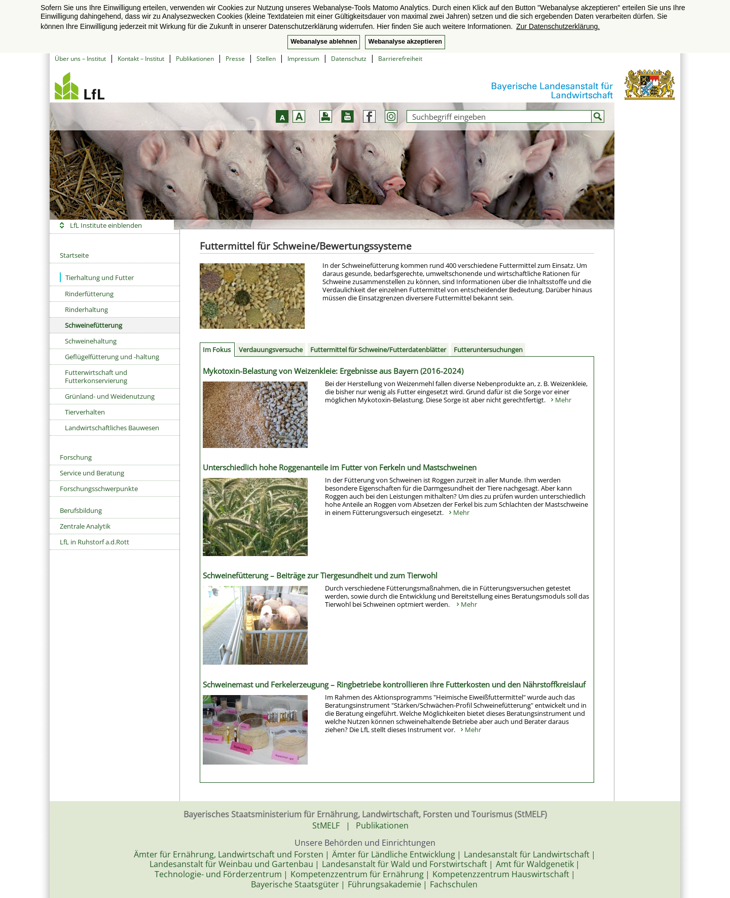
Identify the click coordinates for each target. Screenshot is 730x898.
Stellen (266, 58)
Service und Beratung (92, 472)
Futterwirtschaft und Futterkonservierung (96, 376)
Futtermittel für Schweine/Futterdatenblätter (378, 349)
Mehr (563, 399)
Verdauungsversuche (271, 349)
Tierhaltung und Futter (97, 277)
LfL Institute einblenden (106, 225)
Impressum (303, 58)
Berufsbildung (81, 510)
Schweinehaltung (91, 341)
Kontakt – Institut (141, 58)
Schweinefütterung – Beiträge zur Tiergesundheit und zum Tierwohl (320, 575)
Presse (235, 58)
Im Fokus (217, 349)
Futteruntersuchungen (488, 349)
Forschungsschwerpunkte (99, 488)
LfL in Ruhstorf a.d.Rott (94, 541)
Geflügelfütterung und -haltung (112, 356)
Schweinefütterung (93, 325)
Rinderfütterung (89, 293)
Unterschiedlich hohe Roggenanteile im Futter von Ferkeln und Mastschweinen (340, 467)
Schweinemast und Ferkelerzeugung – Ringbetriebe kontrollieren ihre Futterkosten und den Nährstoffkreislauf (394, 684)
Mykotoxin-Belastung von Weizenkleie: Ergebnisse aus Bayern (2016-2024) (333, 371)
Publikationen (195, 58)
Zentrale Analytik (85, 526)
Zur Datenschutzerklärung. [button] (558, 26)
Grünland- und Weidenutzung (110, 396)
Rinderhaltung (86, 309)
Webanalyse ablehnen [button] (323, 41)
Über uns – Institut (80, 58)
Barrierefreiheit (400, 58)
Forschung (76, 457)
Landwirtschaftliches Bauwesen (112, 427)
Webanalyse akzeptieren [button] (405, 41)
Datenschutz (349, 58)
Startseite (74, 255)
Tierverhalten (85, 412)
